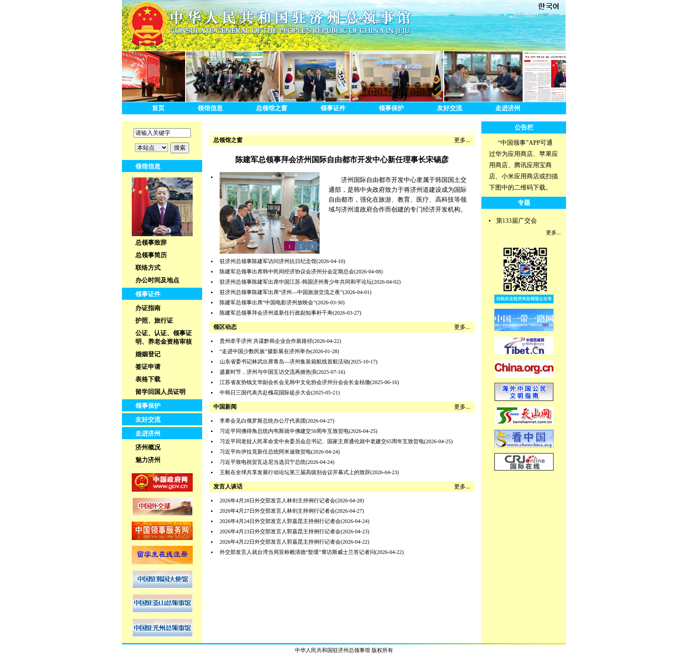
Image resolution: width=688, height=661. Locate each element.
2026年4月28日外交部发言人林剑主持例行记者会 (277, 500)
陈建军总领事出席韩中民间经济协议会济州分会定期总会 (287, 271)
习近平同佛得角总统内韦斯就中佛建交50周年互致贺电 (284, 431)
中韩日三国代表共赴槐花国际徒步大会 (265, 392)
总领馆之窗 (271, 108)
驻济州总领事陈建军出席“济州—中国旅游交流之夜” (281, 292)
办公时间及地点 (157, 280)
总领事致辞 (151, 242)
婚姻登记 (147, 354)
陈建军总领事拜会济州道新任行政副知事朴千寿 (276, 313)
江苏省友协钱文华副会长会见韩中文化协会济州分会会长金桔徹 (295, 382)
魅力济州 (147, 460)
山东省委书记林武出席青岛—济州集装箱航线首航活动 (284, 362)
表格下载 (147, 379)
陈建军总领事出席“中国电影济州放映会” (268, 302)
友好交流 (449, 108)
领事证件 (333, 108)
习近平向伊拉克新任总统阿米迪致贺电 (265, 452)
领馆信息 (210, 108)
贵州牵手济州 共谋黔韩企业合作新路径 (266, 341)
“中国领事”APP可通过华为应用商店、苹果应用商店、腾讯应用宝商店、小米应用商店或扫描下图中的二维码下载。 (523, 165)
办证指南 (147, 308)
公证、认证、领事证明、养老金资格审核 (163, 337)
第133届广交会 (516, 220)
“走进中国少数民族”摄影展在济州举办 (265, 351)
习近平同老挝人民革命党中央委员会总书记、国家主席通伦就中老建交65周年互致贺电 (322, 441)
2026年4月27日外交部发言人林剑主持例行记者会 (277, 511)
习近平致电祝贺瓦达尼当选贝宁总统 (263, 462)
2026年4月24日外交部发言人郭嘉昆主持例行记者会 (280, 521)
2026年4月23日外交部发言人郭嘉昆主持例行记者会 (280, 531)
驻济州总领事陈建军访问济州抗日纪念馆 (268, 261)
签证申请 (147, 366)
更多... (462, 140)
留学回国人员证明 (160, 392)
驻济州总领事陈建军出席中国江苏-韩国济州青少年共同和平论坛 (296, 282)
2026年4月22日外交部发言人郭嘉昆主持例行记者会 (280, 542)
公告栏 (524, 127)
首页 (158, 108)
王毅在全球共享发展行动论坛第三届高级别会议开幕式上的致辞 (295, 472)
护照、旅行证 (154, 320)
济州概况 (147, 447)
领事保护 (391, 108)
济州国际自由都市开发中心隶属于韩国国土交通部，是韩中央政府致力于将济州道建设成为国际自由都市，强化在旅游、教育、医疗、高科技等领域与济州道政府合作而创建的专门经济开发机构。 (398, 195)
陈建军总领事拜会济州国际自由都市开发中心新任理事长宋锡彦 (342, 160)
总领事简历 (151, 255)
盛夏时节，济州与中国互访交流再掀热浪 (268, 372)
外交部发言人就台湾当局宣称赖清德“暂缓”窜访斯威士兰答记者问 (297, 552)
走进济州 (507, 108)
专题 (524, 202)
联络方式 (147, 267)
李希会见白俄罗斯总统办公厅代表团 (263, 421)
